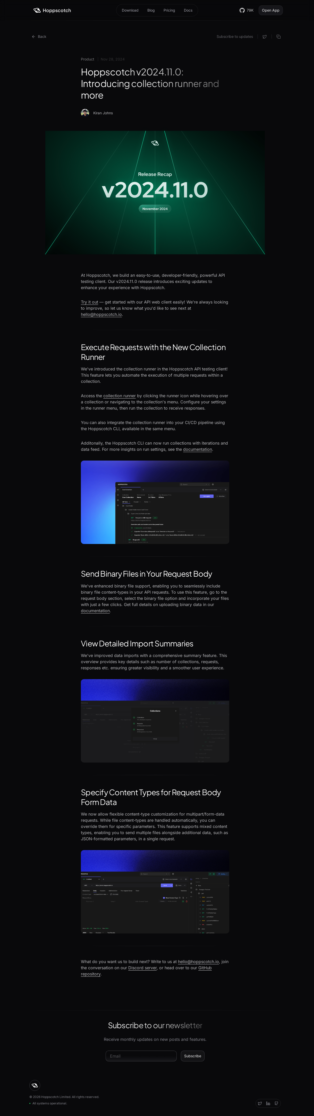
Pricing (169, 10)
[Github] (276, 1103)
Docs (188, 10)
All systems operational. (48, 1103)
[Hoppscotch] (52, 10)
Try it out (89, 302)
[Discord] (268, 1103)
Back (38, 36)
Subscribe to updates (235, 36)
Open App (270, 10)
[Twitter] (260, 1103)
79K (246, 10)
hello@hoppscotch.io (101, 314)
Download (130, 10)
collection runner (119, 395)
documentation (197, 449)
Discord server (142, 967)
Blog (151, 10)
